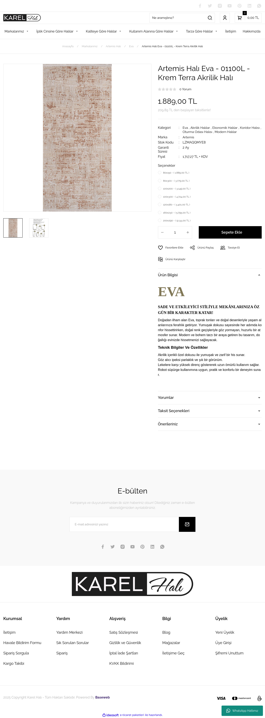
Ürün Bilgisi (168, 275)
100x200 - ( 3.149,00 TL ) (176, 188)
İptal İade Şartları (123, 652)
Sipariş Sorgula (16, 652)
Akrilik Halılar (200, 128)
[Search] (182, 18)
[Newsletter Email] (132, 523)
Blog (166, 632)
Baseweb (102, 697)
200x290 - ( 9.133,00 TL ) (177, 220)
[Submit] (187, 523)
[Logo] (22, 18)
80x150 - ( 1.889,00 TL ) (176, 172)
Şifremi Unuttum (229, 652)
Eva (185, 128)
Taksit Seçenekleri (173, 410)
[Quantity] (175, 232)
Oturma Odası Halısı (199, 132)
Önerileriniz (168, 423)
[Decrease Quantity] (162, 232)
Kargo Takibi (13, 663)
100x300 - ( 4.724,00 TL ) (177, 196)
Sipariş (62, 652)
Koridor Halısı (251, 128)
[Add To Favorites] (171, 247)
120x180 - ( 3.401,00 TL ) (176, 204)
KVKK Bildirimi (121, 663)
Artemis (188, 137)
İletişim (9, 632)
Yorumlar (166, 397)
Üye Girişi (223, 642)
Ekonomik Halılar (225, 128)
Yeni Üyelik (224, 632)
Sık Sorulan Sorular (72, 642)
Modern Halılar (228, 132)
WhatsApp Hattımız (242, 710)
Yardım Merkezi (69, 632)
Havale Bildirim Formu (22, 642)
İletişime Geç (173, 652)
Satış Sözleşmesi (123, 632)
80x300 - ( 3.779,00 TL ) (176, 180)
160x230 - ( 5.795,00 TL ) (176, 212)
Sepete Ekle (231, 232)
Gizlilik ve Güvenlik (125, 642)
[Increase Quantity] (188, 232)
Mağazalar (171, 642)
